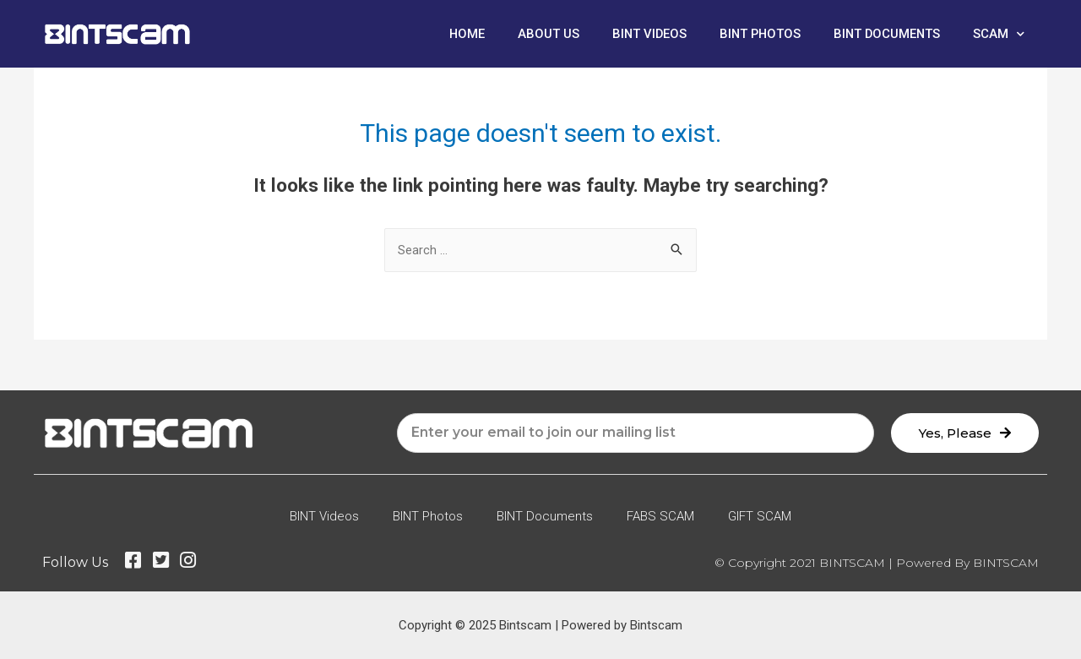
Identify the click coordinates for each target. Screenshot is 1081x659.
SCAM (998, 34)
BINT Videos (644, 33)
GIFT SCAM (759, 516)
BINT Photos (756, 33)
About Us (542, 33)
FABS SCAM (660, 516)
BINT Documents (885, 33)
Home (460, 33)
